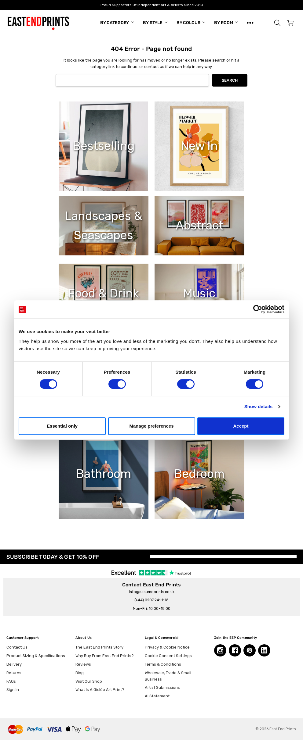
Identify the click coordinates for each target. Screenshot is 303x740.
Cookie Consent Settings (168, 655)
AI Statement (157, 696)
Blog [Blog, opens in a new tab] (79, 673)
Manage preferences (151, 426)
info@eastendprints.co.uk (151, 592)
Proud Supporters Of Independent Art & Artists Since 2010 (151, 5)
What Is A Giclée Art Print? (99, 689)
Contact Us (16, 647)
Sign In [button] (12, 689)
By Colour (191, 22)
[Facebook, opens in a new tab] (235, 650)
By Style (155, 22)
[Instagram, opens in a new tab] (220, 650)
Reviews (83, 664)
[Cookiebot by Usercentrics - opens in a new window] (257, 309)
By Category (117, 22)
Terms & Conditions (163, 664)
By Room (226, 22)
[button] (277, 23)
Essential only (62, 426)
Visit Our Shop (88, 681)
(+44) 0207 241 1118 (151, 600)
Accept (240, 426)
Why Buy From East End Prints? (104, 655)
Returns (13, 673)
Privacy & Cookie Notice (167, 647)
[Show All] (250, 23)
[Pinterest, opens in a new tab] (249, 650)
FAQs (11, 681)
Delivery (14, 664)
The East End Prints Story (99, 647)
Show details (258, 406)
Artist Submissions (162, 687)
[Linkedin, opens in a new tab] (264, 650)
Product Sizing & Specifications (35, 655)
